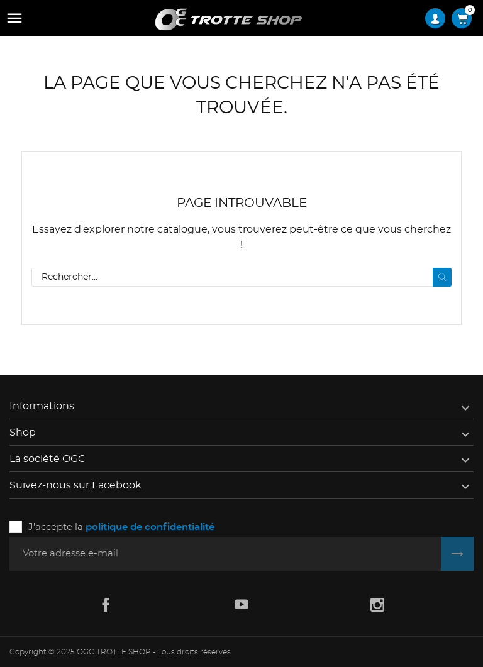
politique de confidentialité (150, 527)
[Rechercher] (241, 277)
